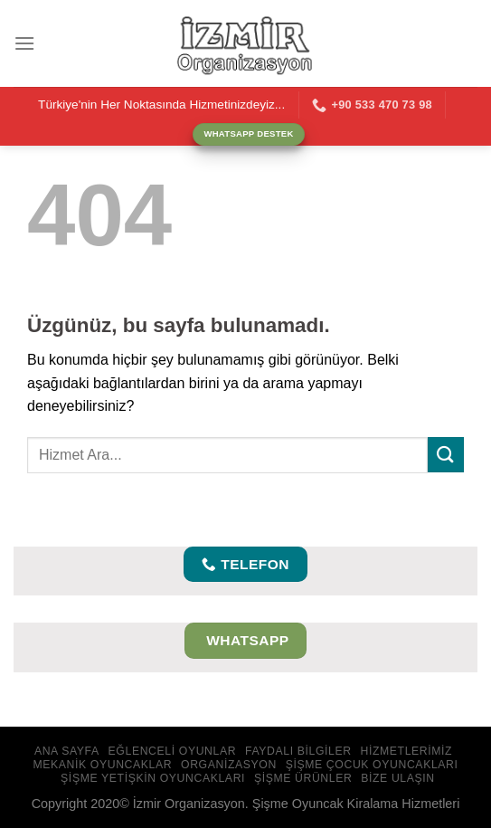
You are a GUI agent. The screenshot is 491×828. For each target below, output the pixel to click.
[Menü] (24, 43)
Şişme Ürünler (303, 778)
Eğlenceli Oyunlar (173, 751)
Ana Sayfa (66, 751)
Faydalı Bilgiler (298, 751)
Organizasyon (229, 764)
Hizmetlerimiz (406, 751)
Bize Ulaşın (398, 778)
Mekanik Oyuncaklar (102, 764)
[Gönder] (446, 454)
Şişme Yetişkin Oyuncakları (153, 778)
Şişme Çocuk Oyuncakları (372, 764)
